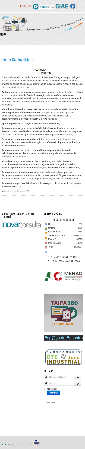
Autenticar (53, 393)
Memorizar (52, 389)
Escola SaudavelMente (18, 60)
